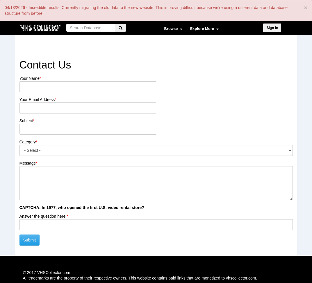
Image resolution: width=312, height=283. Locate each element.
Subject (26, 120)
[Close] (305, 8)
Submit (29, 240)
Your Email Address (37, 99)
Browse (171, 29)
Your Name (29, 78)
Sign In (272, 28)
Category (27, 142)
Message (27, 163)
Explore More (203, 29)
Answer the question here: (43, 216)
